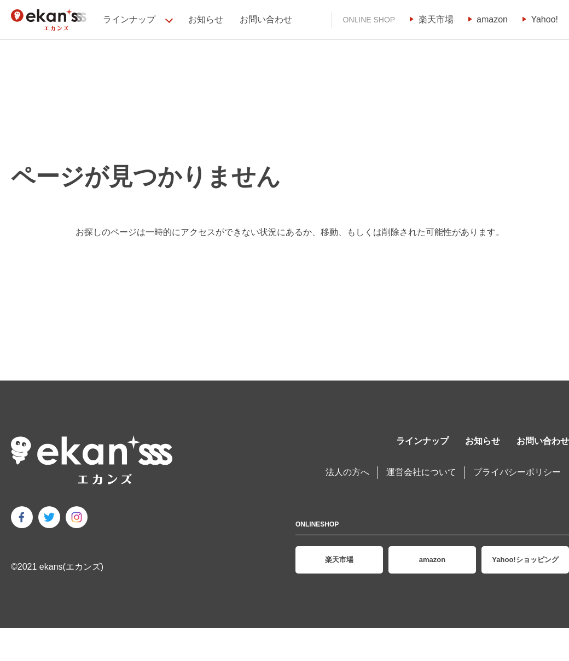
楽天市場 (436, 19)
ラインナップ (422, 441)
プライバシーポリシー (517, 472)
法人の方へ (347, 472)
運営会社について (421, 472)
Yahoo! (544, 19)
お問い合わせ (266, 19)
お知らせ (205, 19)
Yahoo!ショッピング (525, 559)
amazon (492, 19)
